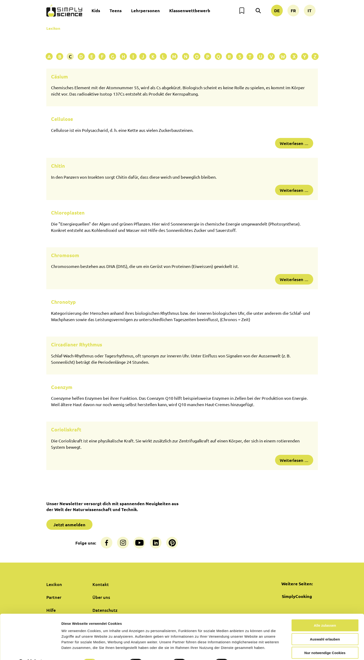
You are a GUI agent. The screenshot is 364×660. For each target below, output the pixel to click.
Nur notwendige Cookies (325, 641)
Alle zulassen (325, 613)
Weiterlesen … (294, 143)
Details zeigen (249, 651)
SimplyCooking (297, 596)
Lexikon (53, 28)
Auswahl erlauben (325, 627)
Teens (116, 10)
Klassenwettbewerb (189, 10)
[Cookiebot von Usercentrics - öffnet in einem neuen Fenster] (30, 650)
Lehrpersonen (145, 10)
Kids (96, 10)
